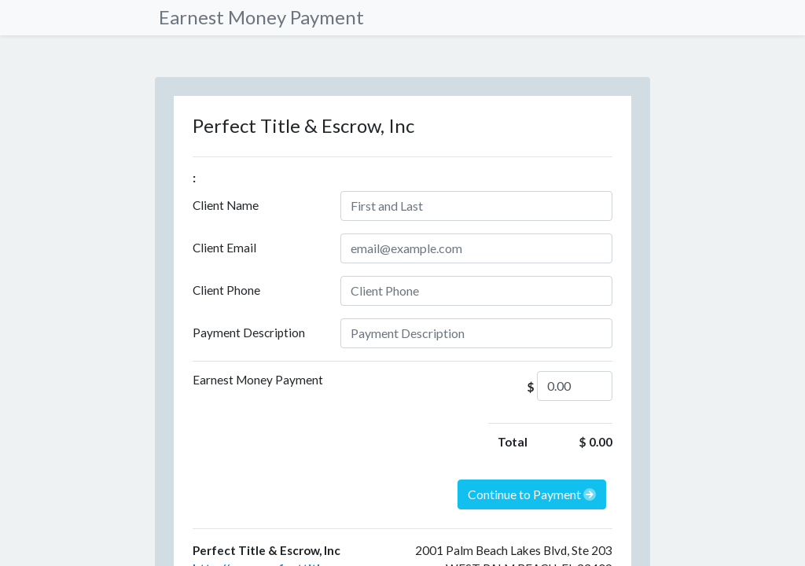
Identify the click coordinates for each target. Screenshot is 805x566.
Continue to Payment (532, 494)
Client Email (224, 248)
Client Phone (226, 290)
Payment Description (249, 332)
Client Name (226, 205)
